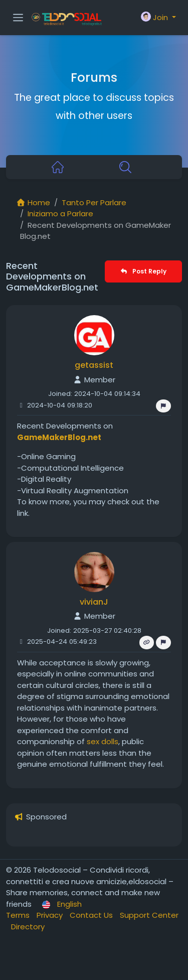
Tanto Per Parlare (94, 202)
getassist (94, 365)
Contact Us (92, 915)
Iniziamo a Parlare (60, 213)
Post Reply (143, 271)
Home (33, 202)
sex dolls (102, 741)
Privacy (51, 915)
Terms (19, 915)
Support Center (149, 915)
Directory (28, 926)
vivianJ (94, 602)
